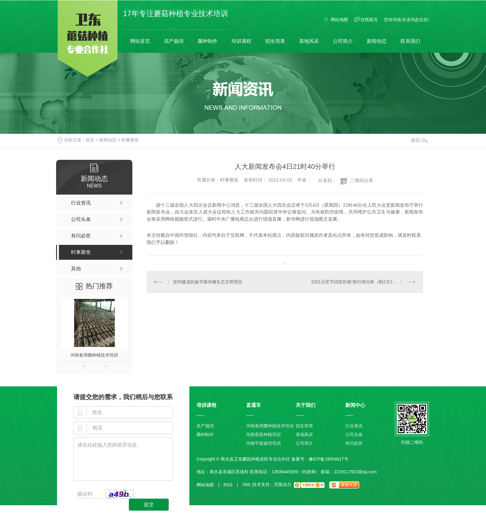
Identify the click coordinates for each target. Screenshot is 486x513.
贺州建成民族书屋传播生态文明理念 (207, 281)
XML (246, 484)
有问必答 (354, 443)
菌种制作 (208, 41)
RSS (230, 484)
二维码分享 (361, 180)
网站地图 (339, 19)
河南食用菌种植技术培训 (94, 355)
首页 (90, 139)
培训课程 (241, 41)
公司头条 (354, 434)
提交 (149, 504)
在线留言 (369, 19)
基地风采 (309, 41)
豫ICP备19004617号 (328, 459)
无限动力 (282, 484)
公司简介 (343, 41)
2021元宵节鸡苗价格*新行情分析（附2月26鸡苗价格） (363, 281)
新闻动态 (377, 41)
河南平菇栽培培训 (263, 443)
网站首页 (140, 41)
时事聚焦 (130, 139)
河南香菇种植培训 (263, 434)
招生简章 (275, 41)
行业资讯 (354, 425)
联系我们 (410, 41)
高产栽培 (174, 41)
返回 (419, 140)
